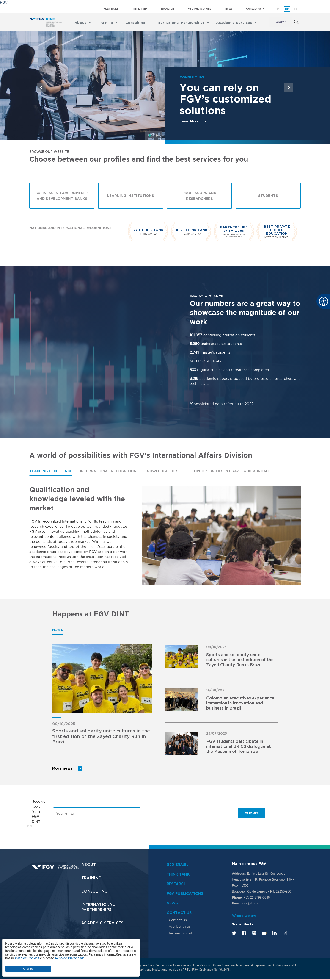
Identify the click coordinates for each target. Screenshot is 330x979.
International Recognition (108, 471)
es (296, 9)
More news (62, 768)
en (287, 9)
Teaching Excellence (50, 471)
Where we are (244, 915)
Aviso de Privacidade (70, 958)
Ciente (28, 969)
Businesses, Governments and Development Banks (62, 195)
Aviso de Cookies (26, 958)
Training (91, 878)
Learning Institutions (130, 195)
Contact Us (178, 919)
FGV (4, 2)
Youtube (264, 933)
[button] (41, 87)
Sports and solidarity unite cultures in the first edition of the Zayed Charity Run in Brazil (101, 736)
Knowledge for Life (165, 471)
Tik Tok (285, 933)
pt (279, 9)
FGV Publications (199, 9)
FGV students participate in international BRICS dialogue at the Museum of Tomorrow (238, 747)
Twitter (234, 933)
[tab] (50, 471)
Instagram (254, 932)
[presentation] (179, 813)
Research (167, 9)
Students (268, 195)
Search (281, 22)
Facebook (244, 932)
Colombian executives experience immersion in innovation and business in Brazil (240, 703)
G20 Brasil (111, 9)
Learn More (189, 121)
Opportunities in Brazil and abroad (231, 471)
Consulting (94, 891)
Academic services (102, 923)
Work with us (179, 926)
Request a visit (180, 933)
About (88, 864)
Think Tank (139, 9)
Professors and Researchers (199, 195)
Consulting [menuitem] (135, 22)
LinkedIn (274, 933)
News (228, 9)
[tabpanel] (165, 535)
